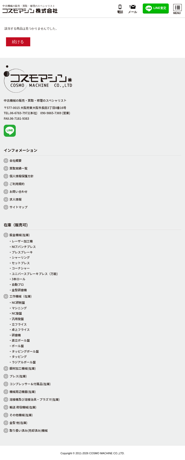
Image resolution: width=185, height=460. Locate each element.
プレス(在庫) (18, 376)
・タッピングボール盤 (24, 351)
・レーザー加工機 (21, 241)
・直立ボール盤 (19, 340)
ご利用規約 (17, 184)
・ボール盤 (16, 346)
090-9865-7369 (55, 113)
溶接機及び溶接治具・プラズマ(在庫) (35, 399)
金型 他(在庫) (18, 422)
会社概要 (16, 160)
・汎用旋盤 (16, 319)
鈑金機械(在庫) (20, 235)
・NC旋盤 (15, 313)
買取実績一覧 (19, 168)
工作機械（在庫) (21, 296)
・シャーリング (19, 257)
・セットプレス (19, 263)
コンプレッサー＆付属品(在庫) (30, 384)
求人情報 (16, 199)
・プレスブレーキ (21, 252)
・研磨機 (15, 335)
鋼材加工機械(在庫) (23, 368)
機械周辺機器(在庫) (23, 391)
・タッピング (18, 356)
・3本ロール (17, 279)
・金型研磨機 (18, 290)
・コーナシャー (19, 268)
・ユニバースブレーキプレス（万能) (33, 273)
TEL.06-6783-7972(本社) (20, 113)
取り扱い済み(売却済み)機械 (29, 430)
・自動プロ (16, 284)
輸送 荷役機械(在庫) (23, 407)
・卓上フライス (19, 329)
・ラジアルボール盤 (22, 362)
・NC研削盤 (17, 302)
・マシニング (18, 308)
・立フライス (18, 324)
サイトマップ (19, 207)
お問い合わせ (19, 191)
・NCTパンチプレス (22, 246)
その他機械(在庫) (21, 415)
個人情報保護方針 (22, 176)
